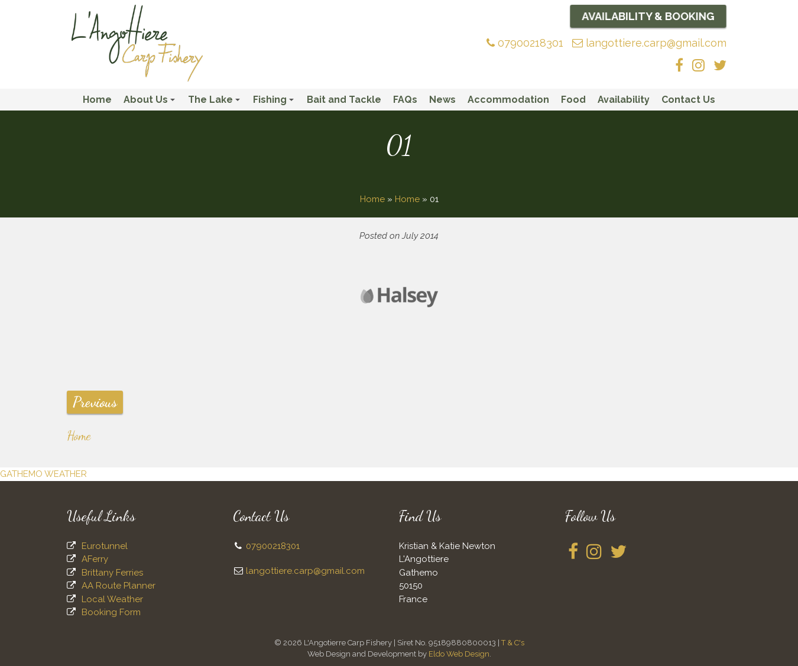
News (442, 99)
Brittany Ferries (112, 572)
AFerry (95, 559)
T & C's (512, 642)
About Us (151, 102)
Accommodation (508, 99)
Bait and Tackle (344, 99)
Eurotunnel (105, 546)
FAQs (405, 99)
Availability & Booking (648, 16)
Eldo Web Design (459, 653)
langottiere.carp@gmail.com (649, 43)
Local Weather (112, 599)
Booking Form (111, 612)
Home (97, 99)
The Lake (216, 102)
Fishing (275, 102)
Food (573, 99)
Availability (624, 99)
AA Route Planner (118, 585)
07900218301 (524, 43)
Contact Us (688, 99)
